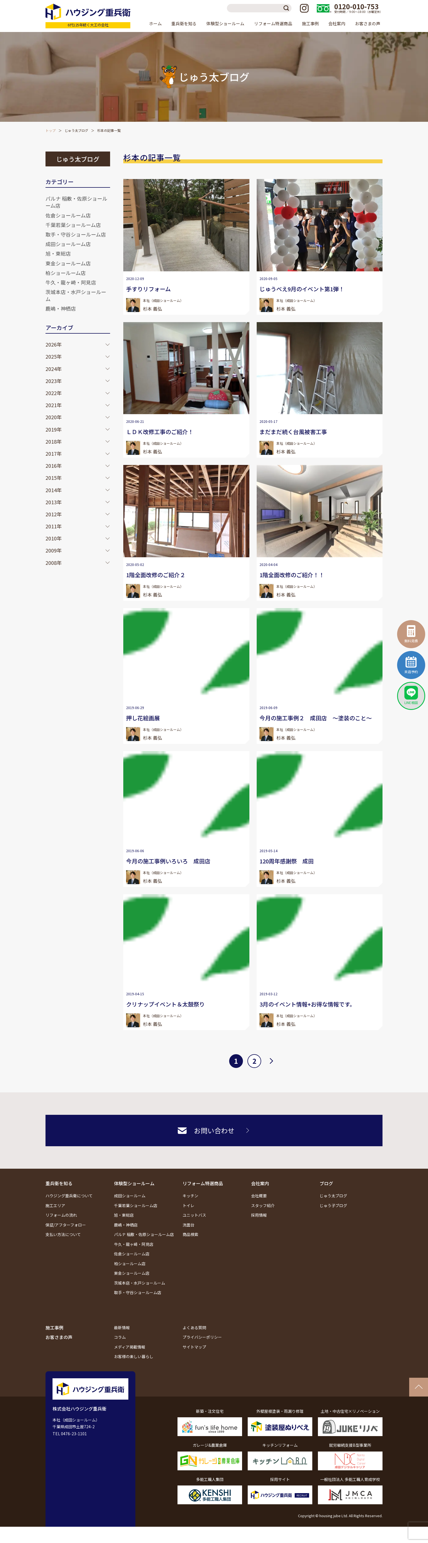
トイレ (188, 1205)
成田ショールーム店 (68, 243)
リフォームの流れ (61, 1215)
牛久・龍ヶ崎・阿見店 (70, 282)
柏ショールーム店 (65, 272)
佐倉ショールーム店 (68, 215)
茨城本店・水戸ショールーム (75, 295)
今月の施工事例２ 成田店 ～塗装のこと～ (315, 718)
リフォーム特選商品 (203, 1183)
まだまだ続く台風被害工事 (293, 432)
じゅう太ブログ (76, 130)
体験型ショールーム (134, 1183)
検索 (287, 8)
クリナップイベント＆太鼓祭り (165, 1004)
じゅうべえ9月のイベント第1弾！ (301, 289)
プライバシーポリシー (202, 1337)
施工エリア (55, 1205)
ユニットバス (194, 1215)
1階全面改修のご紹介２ (155, 575)
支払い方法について (63, 1234)
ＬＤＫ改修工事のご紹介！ (159, 432)
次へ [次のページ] (271, 1060)
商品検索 (190, 1234)
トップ (50, 130)
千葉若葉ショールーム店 (73, 224)
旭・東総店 (58, 253)
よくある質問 (194, 1327)
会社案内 (260, 1183)
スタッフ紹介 (263, 1205)
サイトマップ (194, 1347)
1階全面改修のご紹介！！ (291, 575)
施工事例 (310, 23)
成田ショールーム (129, 1195)
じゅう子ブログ (333, 1205)
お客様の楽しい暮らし (133, 1356)
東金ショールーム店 (68, 263)
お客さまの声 (367, 23)
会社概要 (259, 1195)
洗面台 (188, 1225)
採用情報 (259, 1215)
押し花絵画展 (143, 718)
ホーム (155, 23)
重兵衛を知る (58, 1183)
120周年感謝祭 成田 (286, 861)
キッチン (190, 1195)
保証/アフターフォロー (65, 1225)
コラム (120, 1337)
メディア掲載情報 (129, 1347)
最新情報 (122, 1327)
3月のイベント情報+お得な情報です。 (307, 1004)
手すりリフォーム (148, 289)
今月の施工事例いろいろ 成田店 (168, 861)
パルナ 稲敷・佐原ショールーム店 (76, 202)
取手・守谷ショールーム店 (75, 234)
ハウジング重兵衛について (69, 1195)
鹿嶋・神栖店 (60, 308)
